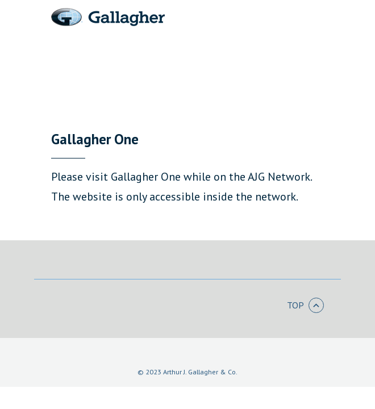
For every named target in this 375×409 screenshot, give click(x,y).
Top (305, 305)
